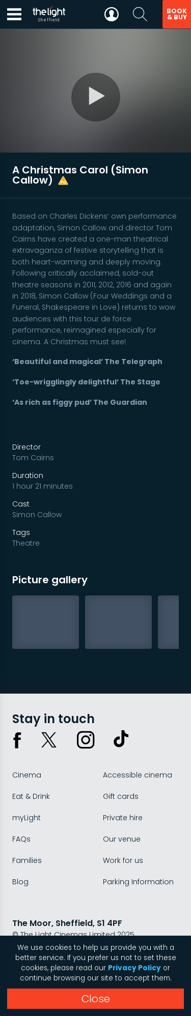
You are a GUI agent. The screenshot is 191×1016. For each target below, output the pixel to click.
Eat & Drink (31, 796)
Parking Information (138, 882)
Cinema (26, 775)
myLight (26, 818)
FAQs (21, 839)
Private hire (123, 818)
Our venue (122, 839)
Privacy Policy (134, 968)
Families (27, 860)
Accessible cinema (137, 775)
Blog (20, 882)
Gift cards (121, 796)
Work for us (123, 860)
